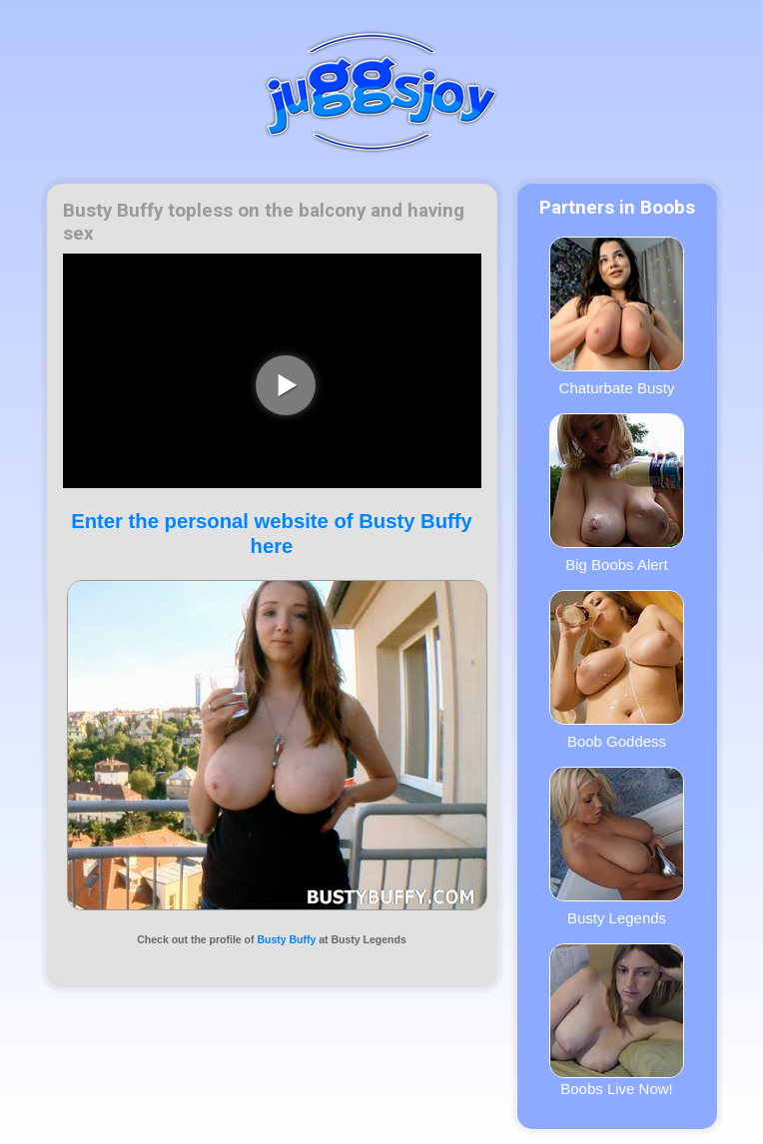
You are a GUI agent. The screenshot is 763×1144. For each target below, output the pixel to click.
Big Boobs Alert (616, 493)
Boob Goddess (616, 670)
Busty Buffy (286, 939)
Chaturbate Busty (616, 316)
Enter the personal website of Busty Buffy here (271, 533)
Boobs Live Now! (616, 1020)
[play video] (286, 385)
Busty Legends (616, 846)
